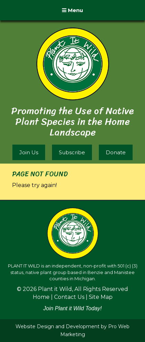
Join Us (28, 152)
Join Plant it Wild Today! (72, 308)
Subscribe (72, 152)
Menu (72, 10)
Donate (116, 152)
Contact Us (69, 297)
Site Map (101, 297)
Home (41, 297)
